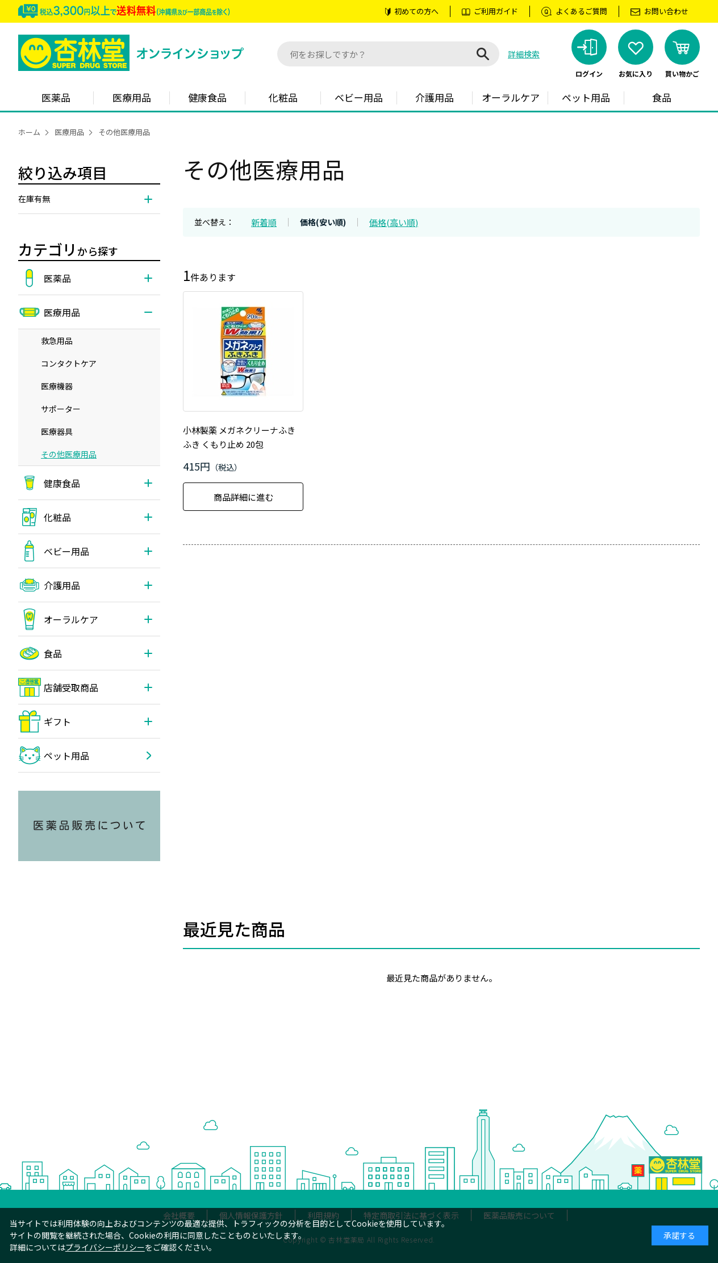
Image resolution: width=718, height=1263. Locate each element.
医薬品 (55, 97)
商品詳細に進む (243, 497)
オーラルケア (511, 97)
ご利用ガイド (496, 11)
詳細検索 (524, 54)
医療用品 (131, 97)
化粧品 (283, 97)
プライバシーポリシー (105, 1247)
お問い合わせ (666, 11)
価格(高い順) (393, 222)
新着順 (264, 222)
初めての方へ (416, 11)
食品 (661, 97)
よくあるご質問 (581, 11)
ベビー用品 (359, 97)
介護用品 (434, 97)
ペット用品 (586, 97)
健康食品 (207, 97)
